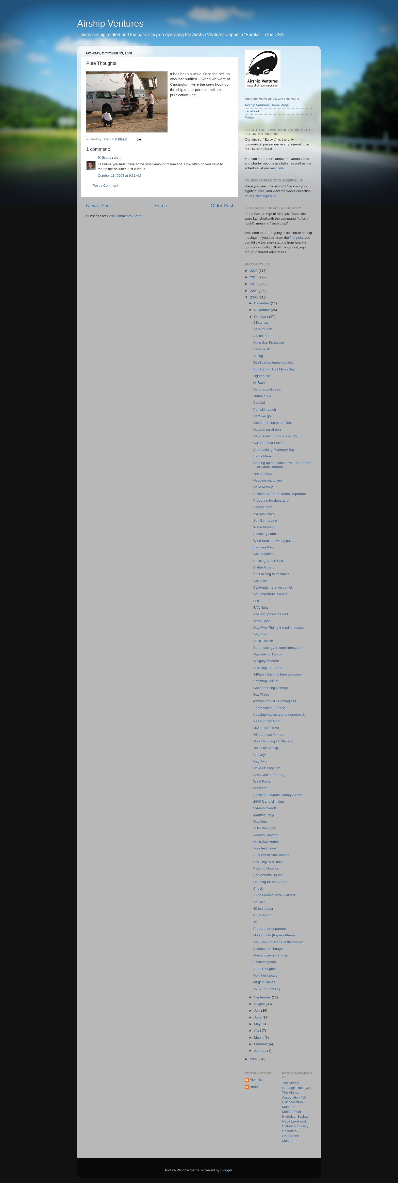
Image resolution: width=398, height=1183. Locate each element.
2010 (254, 284)
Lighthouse (261, 376)
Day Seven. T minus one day (275, 436)
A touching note (265, 962)
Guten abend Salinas (269, 443)
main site (277, 168)
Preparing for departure (271, 500)
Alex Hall (256, 1080)
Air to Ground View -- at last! (274, 895)
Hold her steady (265, 975)
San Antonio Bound (268, 875)
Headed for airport (267, 429)
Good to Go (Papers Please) (274, 935)
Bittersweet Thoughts (269, 949)
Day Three (261, 694)
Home (160, 205)
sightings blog (265, 196)
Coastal (259, 403)
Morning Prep (263, 815)
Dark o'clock (262, 329)
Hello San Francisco (268, 343)
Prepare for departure (269, 929)
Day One (260, 821)
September (263, 997)
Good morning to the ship (272, 423)
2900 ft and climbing (268, 801)
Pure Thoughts (264, 969)
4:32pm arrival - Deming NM (274, 701)
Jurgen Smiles (264, 982)
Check (258, 888)
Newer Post (98, 205)
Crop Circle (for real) (268, 775)
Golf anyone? (263, 554)
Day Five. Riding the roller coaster (279, 628)
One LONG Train (266, 728)
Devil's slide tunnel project (273, 362)
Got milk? (260, 581)
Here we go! (262, 416)
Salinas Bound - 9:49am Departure (279, 494)
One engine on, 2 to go (270, 955)
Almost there (263, 507)
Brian (254, 1087)
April (258, 1030)
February (261, 1044)
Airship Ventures (110, 23)
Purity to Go (262, 915)
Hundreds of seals (267, 389)
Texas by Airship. (266, 748)
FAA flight (260, 607)
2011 (254, 277)
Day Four (260, 634)
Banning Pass (263, 547)
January (260, 1051)
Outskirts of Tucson (268, 654)
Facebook (252, 111)
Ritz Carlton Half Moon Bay (274, 369)
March (259, 1037)
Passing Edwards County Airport (278, 795)
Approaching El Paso (269, 708)
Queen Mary (262, 474)
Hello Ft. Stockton (266, 768)
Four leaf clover (265, 848)
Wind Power (262, 781)
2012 (254, 271)
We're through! (264, 527)
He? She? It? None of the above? (278, 942)
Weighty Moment (266, 661)
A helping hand (264, 534)
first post (296, 237)
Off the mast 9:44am (268, 735)
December (262, 303)
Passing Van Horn (267, 721)
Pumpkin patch (264, 409)
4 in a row (260, 322)
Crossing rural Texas (269, 862)
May (257, 1024)
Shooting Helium (265, 681)
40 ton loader (263, 908)
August (260, 1004)
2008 (254, 297)
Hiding (258, 356)
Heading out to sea (267, 480)
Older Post (222, 205)
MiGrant (104, 157)
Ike (255, 922)
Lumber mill (262, 396)
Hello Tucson (263, 641)
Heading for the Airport (270, 882)
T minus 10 (261, 349)
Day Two (260, 761)
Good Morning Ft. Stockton (273, 741)
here (260, 191)
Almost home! (263, 336)
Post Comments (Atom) (125, 216)
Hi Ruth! (259, 382)
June (258, 1017)
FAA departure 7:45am (270, 594)
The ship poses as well (270, 614)
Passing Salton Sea (268, 561)
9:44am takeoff (264, 808)
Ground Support (265, 835)
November (262, 310)
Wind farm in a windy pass (273, 541)
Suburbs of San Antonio (271, 855)
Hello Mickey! (263, 487)
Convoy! (259, 755)
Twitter (250, 117)
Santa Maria (262, 456)
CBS (256, 601)
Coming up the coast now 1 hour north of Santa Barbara (282, 465)
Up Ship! (260, 902)
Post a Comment (105, 185)
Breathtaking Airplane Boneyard (277, 648)
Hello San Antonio (266, 842)
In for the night (264, 828)
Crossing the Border (268, 668)
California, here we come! (272, 587)
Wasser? (260, 788)
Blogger (226, 1170)
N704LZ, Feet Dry (266, 989)
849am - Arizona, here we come (277, 674)
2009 (254, 291)
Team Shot (261, 621)
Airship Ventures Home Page (267, 105)
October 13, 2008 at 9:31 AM (119, 175)
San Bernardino (265, 520)
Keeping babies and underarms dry (280, 714)
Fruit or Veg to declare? (271, 574)
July (257, 1010)
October (260, 317)
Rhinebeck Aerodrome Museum (290, 1136)
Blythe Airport (263, 567)
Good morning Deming (270, 688)
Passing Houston (266, 868)
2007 (254, 1059)
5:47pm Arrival (264, 514)
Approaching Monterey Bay (274, 450)
